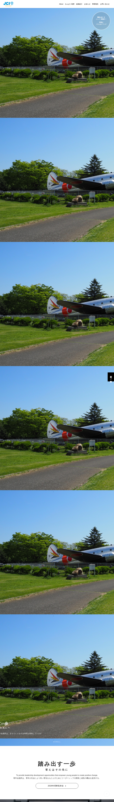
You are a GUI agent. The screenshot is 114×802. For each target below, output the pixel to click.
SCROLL (57, 742)
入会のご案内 (111, 377)
